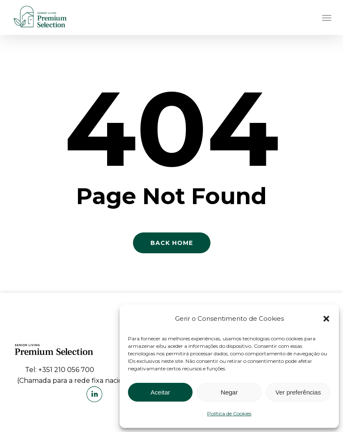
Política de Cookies (229, 413)
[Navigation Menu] (326, 17)
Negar (229, 392)
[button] (326, 319)
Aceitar (160, 392)
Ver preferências (298, 392)
